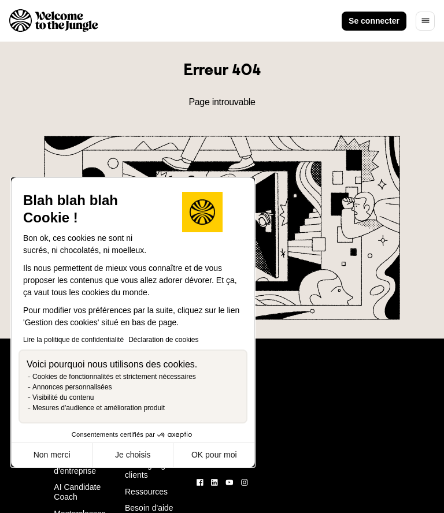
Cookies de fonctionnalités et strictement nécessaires (114, 377)
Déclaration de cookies (163, 340)
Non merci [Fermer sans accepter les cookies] (52, 454)
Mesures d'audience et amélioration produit (98, 408)
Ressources (146, 491)
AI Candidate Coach (77, 491)
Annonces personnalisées (72, 387)
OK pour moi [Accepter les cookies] (214, 454)
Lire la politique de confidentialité (73, 340)
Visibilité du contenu (63, 397)
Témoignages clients (149, 469)
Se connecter (374, 20)
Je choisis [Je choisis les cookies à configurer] (132, 454)
